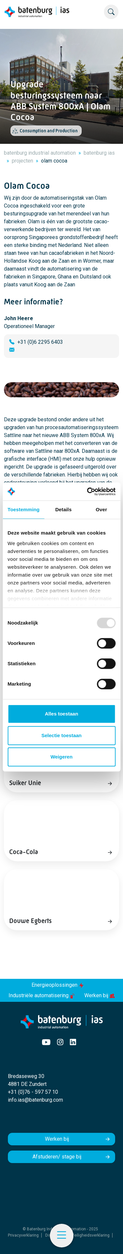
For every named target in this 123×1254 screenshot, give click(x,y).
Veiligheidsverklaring (91, 1235)
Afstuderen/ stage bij (56, 1157)
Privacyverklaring (23, 1235)
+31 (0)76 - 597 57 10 (33, 1092)
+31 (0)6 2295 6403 (40, 342)
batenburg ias (99, 153)
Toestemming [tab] (24, 509)
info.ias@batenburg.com (35, 1100)
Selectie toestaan (61, 735)
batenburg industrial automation (40, 153)
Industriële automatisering (42, 995)
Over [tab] (101, 509)
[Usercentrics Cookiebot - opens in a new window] (87, 491)
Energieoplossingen (57, 985)
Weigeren (61, 756)
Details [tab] (63, 509)
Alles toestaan (61, 713)
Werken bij (99, 995)
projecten (22, 161)
